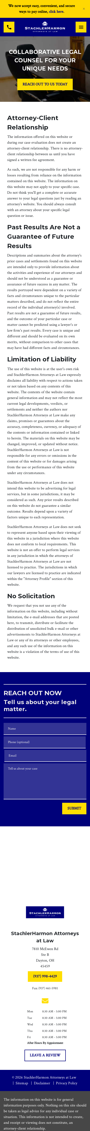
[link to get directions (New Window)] (45, 958)
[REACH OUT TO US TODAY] (45, 84)
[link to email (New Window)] (45, 1001)
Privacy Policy (66, 1083)
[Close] (84, 8)
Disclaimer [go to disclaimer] (42, 1083)
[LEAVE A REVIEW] (45, 1055)
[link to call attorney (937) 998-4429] (9, 27)
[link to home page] (45, 27)
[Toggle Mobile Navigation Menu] (81, 27)
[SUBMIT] (74, 808)
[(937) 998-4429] (45, 976)
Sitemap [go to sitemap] (22, 1083)
